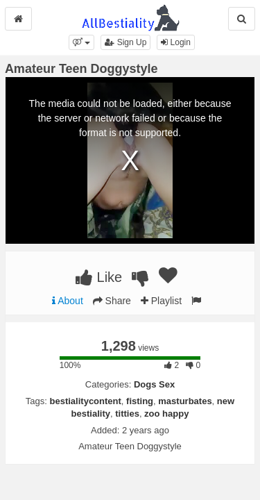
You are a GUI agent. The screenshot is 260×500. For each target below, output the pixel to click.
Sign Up (125, 42)
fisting (139, 401)
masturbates (184, 401)
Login (176, 42)
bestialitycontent (85, 401)
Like (99, 277)
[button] (81, 42)
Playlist (161, 300)
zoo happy (166, 413)
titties (127, 413)
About (67, 300)
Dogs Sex (154, 384)
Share (112, 300)
